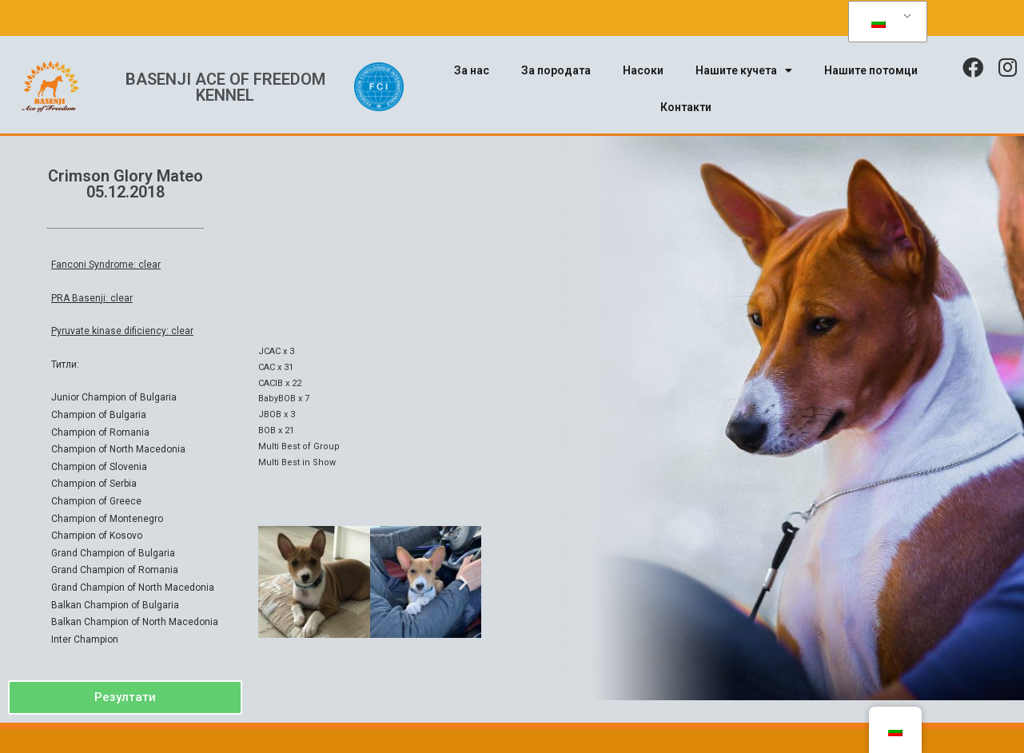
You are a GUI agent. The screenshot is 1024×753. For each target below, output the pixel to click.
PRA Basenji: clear (92, 298)
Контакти (685, 107)
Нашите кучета (743, 70)
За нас (471, 70)
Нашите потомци (871, 70)
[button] (125, 697)
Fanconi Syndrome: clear (106, 264)
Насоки (643, 70)
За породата (556, 70)
